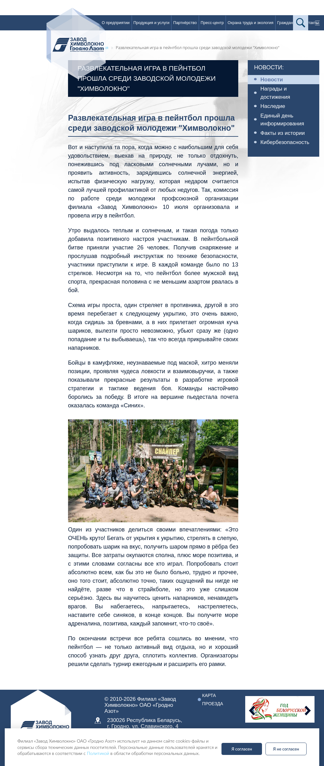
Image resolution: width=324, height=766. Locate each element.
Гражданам (287, 23)
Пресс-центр (212, 23)
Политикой (98, 753)
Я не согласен (286, 748)
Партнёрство (185, 23)
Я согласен (242, 748)
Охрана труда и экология (250, 23)
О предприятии (115, 23)
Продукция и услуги (152, 23)
